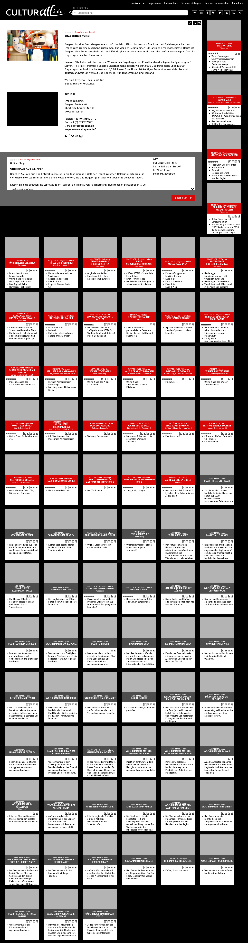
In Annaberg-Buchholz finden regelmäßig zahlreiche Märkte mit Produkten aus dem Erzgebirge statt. (218, 711)
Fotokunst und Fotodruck (224, 165)
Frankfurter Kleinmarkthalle (22, 589)
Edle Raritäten (55, 281)
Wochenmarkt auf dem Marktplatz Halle (139, 752)
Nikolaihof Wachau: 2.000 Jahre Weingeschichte (224, 68)
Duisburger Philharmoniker (61, 425)
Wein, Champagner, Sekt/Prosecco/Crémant (223, 57)
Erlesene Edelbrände (58, 279)
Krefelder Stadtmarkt (139, 806)
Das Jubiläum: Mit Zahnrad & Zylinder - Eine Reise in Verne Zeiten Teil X (179, 493)
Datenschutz (171, 3)
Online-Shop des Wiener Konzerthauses (216, 383)
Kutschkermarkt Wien (22, 698)
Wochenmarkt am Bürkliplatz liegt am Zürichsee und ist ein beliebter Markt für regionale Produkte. (62, 657)
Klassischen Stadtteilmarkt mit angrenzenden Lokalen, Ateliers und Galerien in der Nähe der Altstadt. (178, 657)
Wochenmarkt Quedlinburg (217, 861)
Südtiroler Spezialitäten (223, 113)
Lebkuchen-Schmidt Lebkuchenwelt (18, 275)
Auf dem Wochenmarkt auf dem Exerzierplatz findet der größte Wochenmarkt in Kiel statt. (101, 874)
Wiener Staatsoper (100, 371)
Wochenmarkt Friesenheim (217, 806)
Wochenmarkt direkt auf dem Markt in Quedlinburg (218, 872)
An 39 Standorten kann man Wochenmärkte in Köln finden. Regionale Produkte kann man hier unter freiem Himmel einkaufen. (218, 767)
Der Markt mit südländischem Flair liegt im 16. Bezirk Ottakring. (218, 656)
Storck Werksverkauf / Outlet (100, 318)
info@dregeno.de (83, 126)
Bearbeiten (183, 197)
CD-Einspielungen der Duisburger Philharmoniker (61, 437)
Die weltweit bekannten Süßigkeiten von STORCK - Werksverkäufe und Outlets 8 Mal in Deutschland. (101, 331)
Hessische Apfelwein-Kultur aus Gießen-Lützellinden (139, 600)
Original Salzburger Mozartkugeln (224, 208)
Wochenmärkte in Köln (217, 751)
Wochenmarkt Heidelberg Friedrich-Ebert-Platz (22, 860)
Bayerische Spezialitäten (223, 110)
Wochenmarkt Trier (22, 535)
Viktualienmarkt (178, 535)
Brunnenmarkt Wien (217, 644)
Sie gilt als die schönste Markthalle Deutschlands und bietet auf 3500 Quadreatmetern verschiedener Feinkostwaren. (218, 496)
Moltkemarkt (139, 698)
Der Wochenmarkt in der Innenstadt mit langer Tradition (60, 873)
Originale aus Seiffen (97, 273)
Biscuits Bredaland (139, 317)
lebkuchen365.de (139, 534)
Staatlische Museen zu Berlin (22, 371)
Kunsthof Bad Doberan (224, 155)
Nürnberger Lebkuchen (22, 263)
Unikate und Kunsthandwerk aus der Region (225, 177)
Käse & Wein (171, 287)
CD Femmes (210, 439)
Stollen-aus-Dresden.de (100, 588)
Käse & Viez (171, 284)
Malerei (52, 330)
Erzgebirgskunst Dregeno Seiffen (100, 262)
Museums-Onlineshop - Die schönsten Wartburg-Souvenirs (139, 439)
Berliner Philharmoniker (61, 371)
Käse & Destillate (173, 281)
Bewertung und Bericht (84, 32)
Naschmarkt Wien (139, 644)
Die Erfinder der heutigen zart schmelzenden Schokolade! (140, 283)
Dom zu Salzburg (100, 425)
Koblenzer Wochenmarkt (100, 806)
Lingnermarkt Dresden (22, 752)
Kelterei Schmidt (139, 589)
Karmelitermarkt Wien (178, 644)
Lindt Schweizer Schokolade (139, 262)
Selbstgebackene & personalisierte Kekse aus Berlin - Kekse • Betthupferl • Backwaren (140, 331)
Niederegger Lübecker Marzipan (217, 262)
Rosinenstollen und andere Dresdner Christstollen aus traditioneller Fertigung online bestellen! (101, 603)
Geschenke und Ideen (222, 121)
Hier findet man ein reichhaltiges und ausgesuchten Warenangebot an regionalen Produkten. (218, 820)
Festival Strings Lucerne (217, 425)
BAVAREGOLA (224, 100)
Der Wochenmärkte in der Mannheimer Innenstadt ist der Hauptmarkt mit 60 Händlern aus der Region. (178, 820)
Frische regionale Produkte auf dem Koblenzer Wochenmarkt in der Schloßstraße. (100, 820)
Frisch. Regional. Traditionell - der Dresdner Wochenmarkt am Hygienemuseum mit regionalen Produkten (23, 766)
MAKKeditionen (94, 490)
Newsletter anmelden (216, 3)
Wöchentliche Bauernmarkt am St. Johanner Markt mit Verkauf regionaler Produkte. (101, 710)
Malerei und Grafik (220, 173)
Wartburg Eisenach (139, 425)
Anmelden (237, 3)
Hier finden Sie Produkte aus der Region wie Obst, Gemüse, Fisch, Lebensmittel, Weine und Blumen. (140, 874)
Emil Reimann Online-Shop (100, 535)
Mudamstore (171, 382)
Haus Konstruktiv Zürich (61, 481)
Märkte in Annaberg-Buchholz (217, 698)
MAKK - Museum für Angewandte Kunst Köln (100, 480)
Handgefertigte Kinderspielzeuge (220, 63)
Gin (49, 287)
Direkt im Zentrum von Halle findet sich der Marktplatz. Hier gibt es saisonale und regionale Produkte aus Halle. (140, 766)
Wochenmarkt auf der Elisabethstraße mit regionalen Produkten (19, 927)
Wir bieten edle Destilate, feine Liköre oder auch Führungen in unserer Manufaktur (216, 331)
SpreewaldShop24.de (178, 318)
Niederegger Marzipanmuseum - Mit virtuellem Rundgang (215, 276)
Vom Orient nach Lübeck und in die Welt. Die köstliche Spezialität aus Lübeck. (218, 287)
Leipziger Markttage (61, 589)
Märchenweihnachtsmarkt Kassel (100, 915)
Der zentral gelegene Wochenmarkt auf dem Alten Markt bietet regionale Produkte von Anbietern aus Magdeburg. (179, 767)
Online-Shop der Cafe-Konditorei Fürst (222, 220)
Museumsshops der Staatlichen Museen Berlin (22, 383)
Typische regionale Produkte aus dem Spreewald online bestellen (178, 330)
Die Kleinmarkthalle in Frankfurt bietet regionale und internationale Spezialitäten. (21, 603)
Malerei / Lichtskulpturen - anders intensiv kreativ (61, 334)
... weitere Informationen (22, 189)
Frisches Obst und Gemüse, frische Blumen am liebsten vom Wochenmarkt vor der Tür (23, 819)
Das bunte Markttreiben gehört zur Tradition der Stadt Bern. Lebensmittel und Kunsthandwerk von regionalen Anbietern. (101, 659)
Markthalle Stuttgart (217, 481)
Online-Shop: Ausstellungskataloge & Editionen (137, 385)
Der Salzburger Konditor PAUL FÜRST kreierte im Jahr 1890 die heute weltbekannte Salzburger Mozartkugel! (226, 228)
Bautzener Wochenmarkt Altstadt (61, 915)
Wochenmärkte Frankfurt (61, 698)
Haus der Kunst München (139, 371)
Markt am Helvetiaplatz (22, 644)
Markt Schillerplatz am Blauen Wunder (61, 752)
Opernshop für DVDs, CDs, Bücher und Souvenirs (21, 492)
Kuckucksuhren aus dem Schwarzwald (22, 317)
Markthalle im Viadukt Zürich (178, 589)
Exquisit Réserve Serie (59, 284)
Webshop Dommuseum (98, 436)
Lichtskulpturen (55, 327)
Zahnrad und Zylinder (178, 480)
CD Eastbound (211, 441)
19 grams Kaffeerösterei (178, 861)
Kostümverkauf (172, 436)
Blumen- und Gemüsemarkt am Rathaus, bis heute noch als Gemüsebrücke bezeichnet (218, 602)
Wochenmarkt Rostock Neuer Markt (61, 860)
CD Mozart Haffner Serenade (218, 436)
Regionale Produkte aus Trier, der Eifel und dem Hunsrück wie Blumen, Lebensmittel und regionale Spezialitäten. (23, 549)
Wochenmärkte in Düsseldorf (22, 805)
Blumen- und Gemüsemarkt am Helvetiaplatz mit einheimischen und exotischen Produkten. (23, 657)
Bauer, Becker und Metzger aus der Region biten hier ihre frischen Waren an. (179, 602)
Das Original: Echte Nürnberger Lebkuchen (20, 285)
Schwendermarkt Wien (61, 535)
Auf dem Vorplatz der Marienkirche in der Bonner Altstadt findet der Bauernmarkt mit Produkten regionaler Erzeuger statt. (61, 821)
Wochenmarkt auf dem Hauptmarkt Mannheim (178, 806)
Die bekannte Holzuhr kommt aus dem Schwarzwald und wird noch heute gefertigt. (23, 336)
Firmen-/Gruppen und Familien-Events (175, 275)
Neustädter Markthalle (100, 752)
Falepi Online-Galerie (61, 318)
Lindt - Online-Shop (135, 279)
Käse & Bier (170, 279)
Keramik (215, 170)
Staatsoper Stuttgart (178, 425)
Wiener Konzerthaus (217, 371)
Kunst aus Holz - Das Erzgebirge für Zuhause (98, 277)
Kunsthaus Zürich (22, 425)
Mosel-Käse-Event (178, 264)
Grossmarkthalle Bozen (139, 861)
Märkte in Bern (100, 644)
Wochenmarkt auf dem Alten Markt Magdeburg (178, 752)
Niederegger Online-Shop (216, 281)
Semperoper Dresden (22, 480)
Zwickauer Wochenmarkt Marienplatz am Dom (178, 698)
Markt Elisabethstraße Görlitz (22, 915)
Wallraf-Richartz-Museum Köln (139, 480)
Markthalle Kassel (217, 535)
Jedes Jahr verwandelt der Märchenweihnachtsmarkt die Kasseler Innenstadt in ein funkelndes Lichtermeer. (101, 928)
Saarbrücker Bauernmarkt (100, 698)
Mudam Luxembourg (178, 371)
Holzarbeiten (218, 167)
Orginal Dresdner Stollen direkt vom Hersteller (99, 546)
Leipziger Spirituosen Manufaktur (217, 318)
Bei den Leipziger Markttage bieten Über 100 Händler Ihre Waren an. (62, 602)
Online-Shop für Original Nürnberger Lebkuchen (20, 280)
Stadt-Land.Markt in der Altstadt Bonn (61, 806)
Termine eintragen (191, 3)
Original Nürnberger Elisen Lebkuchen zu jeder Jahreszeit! (139, 548)
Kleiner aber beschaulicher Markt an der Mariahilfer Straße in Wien (61, 548)
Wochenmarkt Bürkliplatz (61, 644)
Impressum (155, 3)
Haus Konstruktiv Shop (59, 490)
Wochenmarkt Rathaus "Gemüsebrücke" (217, 589)
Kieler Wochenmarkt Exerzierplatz (100, 860)
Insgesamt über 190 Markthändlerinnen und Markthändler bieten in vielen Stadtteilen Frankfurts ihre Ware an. (62, 713)
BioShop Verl (224, 45)
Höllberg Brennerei (61, 263)
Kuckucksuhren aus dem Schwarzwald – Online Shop (22, 329)
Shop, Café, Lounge (135, 490)
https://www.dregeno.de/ (80, 129)
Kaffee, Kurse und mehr (176, 870)
